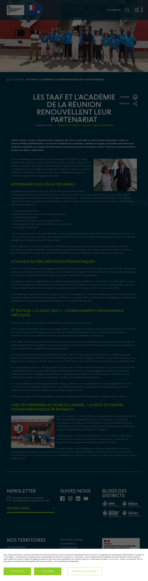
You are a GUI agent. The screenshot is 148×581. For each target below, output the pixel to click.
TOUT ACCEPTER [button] (17, 571)
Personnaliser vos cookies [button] (84, 571)
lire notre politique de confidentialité (66, 561)
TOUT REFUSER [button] (48, 571)
